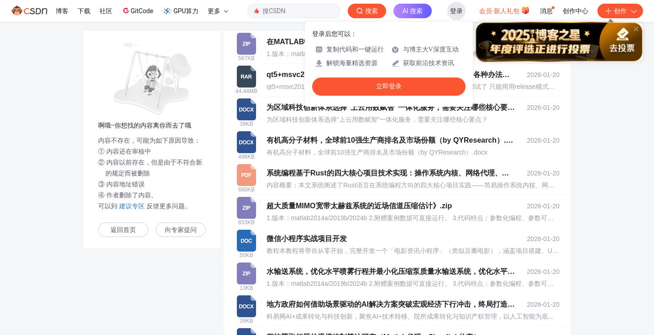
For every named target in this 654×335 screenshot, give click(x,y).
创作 (620, 11)
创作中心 (575, 11)
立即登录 (389, 86)
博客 (62, 11)
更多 (218, 11)
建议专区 (131, 206)
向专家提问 (181, 230)
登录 (456, 11)
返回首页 (123, 230)
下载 (84, 11)
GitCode (137, 10)
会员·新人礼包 (504, 10)
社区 (105, 11)
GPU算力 (180, 10)
